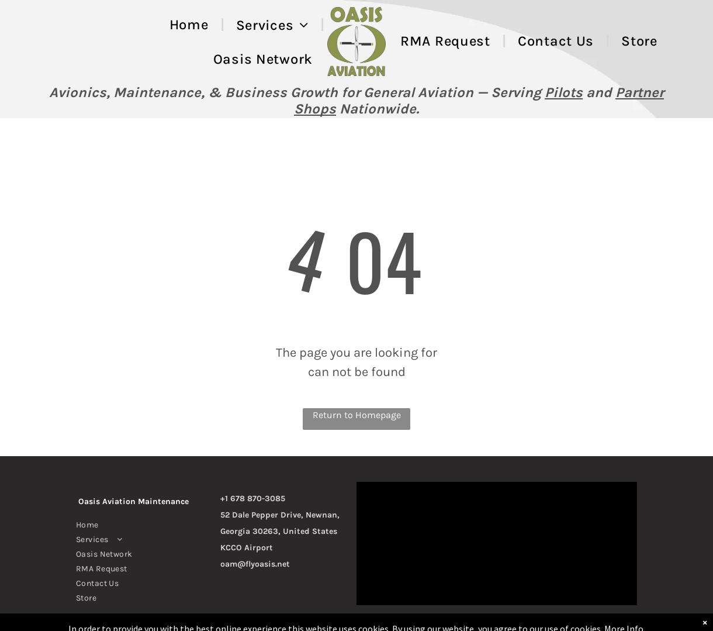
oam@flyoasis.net (255, 564)
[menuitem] (191, 25)
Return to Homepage (357, 414)
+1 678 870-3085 (252, 499)
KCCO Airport (246, 548)
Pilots (564, 92)
